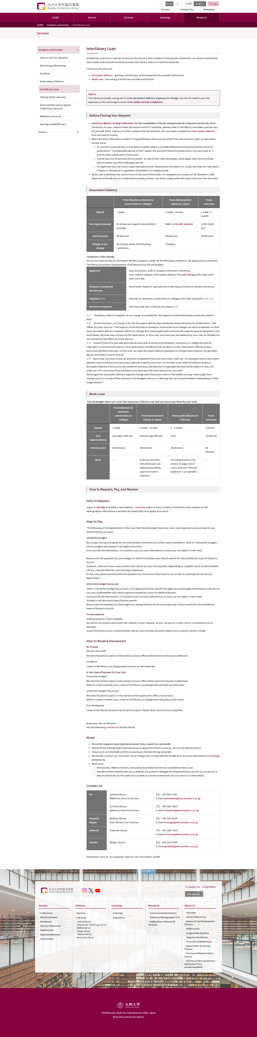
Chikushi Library (84, 934)
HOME (55, 17)
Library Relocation (196, 916)
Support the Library (197, 937)
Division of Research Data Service (199, 955)
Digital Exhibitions (50, 934)
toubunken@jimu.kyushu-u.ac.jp (181, 798)
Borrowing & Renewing (53, 65)
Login (215, 3)
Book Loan (97, 79)
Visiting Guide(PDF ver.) (53, 124)
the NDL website (184, 224)
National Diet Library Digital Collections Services (55, 106)
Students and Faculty (58, 24)
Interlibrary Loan (49, 89)
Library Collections (50, 925)
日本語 (188, 3)
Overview (191, 912)
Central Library (84, 921)
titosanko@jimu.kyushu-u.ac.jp (181, 810)
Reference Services (50, 116)
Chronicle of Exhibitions (199, 941)
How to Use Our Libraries (54, 57)
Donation (209, 9)
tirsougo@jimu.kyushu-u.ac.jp (180, 822)
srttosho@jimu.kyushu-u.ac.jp (180, 834)
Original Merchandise (197, 933)
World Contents (49, 917)
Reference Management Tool (165, 917)
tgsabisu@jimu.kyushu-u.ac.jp (180, 846)
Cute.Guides (46, 938)
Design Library (83, 931)
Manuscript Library (85, 937)
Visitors (42, 132)
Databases (46, 921)
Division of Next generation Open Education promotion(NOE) (200, 964)
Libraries (81, 917)
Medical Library (84, 927)
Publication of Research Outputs (161, 923)
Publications (47, 930)
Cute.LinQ (140, 507)
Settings (215, 755)
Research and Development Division (200, 923)
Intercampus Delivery (203, 131)
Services (43, 33)
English (200, 3)
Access (165, 9)
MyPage (191, 274)
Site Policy (209, 886)
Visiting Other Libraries (53, 97)
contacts (111, 727)
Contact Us (186, 9)
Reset (169, 3)
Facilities (45, 73)
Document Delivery (102, 75)
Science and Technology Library (92, 924)
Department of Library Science (197, 947)
